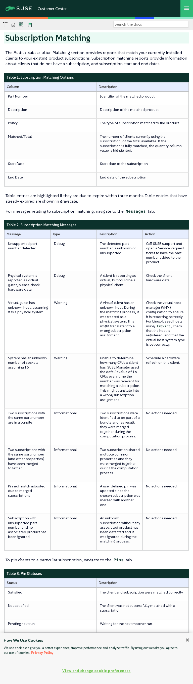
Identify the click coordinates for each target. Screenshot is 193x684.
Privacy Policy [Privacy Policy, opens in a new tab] (42, 653)
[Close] (187, 640)
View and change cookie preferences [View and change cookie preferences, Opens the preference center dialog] (96, 670)
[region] (96, 658)
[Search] (151, 24)
